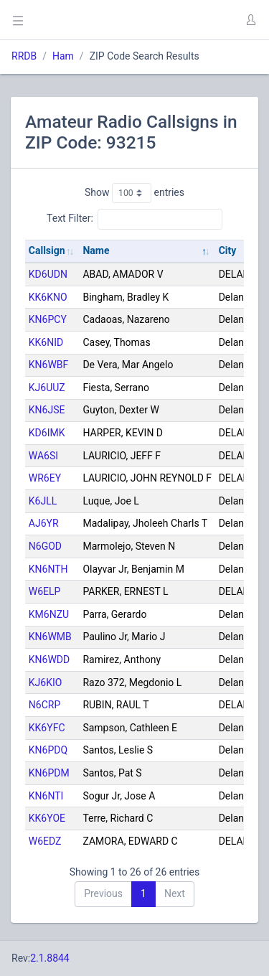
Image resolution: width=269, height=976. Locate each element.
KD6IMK (47, 432)
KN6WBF (49, 364)
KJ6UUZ (47, 387)
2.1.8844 (50, 958)
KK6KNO (48, 297)
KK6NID (46, 342)
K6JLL (43, 501)
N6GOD (45, 546)
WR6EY (45, 478)
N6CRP (44, 704)
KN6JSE (47, 410)
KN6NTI (46, 796)
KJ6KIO (45, 682)
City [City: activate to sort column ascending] (228, 250)
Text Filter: (134, 219)
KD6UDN (48, 274)
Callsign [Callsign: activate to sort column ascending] (47, 250)
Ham (63, 56)
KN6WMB (50, 636)
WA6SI (43, 455)
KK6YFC (47, 727)
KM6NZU (49, 614)
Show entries (134, 193)
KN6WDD (49, 659)
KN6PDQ (48, 750)
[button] (250, 20)
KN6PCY (48, 319)
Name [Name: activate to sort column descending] (95, 250)
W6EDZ (45, 841)
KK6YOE (47, 818)
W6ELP (45, 591)
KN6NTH (48, 569)
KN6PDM (49, 773)
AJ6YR (44, 523)
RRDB (24, 56)
